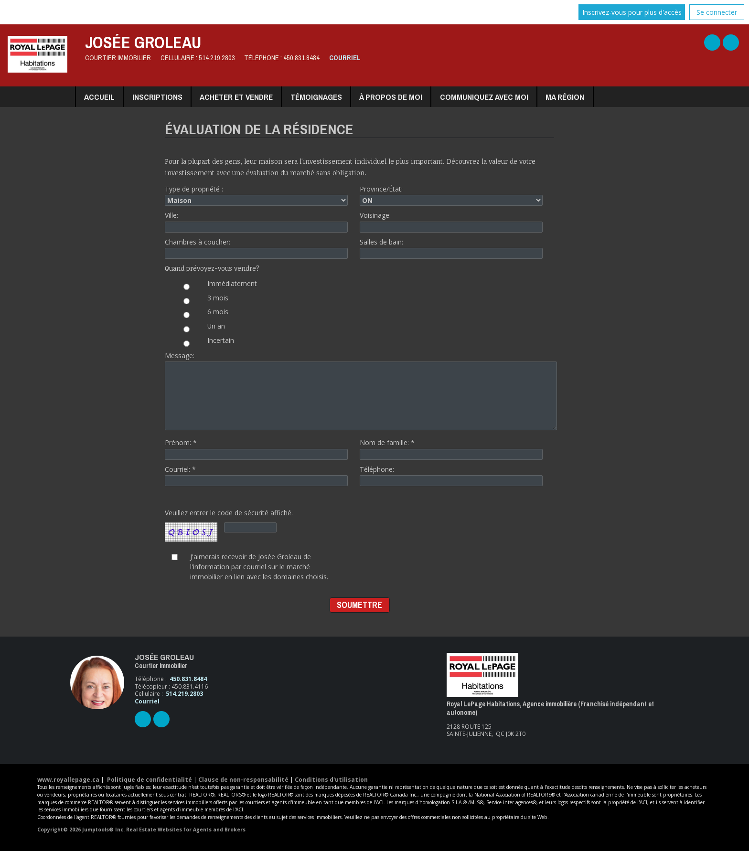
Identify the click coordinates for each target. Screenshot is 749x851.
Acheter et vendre (236, 96)
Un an (196, 328)
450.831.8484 (301, 58)
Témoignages (316, 96)
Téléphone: (451, 475)
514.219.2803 (217, 58)
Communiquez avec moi (484, 96)
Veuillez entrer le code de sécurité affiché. (229, 526)
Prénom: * (256, 448)
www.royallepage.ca (68, 780)
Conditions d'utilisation (331, 780)
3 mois (198, 300)
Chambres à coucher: (256, 248)
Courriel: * (256, 475)
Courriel (345, 58)
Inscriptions (157, 96)
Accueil (99, 96)
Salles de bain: (451, 248)
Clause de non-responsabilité (243, 780)
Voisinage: (451, 221)
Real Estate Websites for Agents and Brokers (186, 829)
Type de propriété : (256, 195)
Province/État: (451, 195)
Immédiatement (212, 286)
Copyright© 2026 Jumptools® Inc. (81, 829)
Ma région (565, 96)
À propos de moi (390, 96)
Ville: (256, 221)
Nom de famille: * (451, 448)
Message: (359, 390)
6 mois (198, 314)
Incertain (201, 343)
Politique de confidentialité (149, 780)
